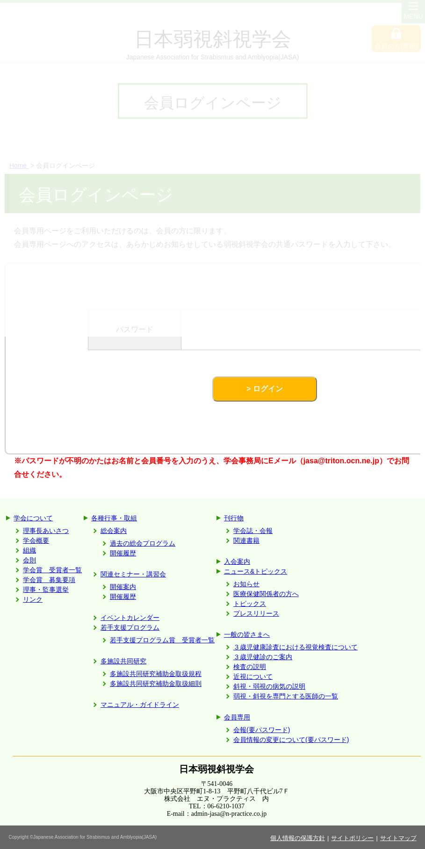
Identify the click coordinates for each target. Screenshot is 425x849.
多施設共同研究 (123, 661)
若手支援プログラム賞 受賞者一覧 (162, 640)
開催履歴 (123, 553)
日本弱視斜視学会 (216, 769)
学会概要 (36, 540)
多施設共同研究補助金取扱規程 (156, 673)
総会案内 (114, 530)
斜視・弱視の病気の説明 (269, 686)
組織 (29, 550)
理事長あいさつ (46, 530)
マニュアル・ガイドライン (140, 704)
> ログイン (264, 389)
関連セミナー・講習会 (133, 574)
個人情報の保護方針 (297, 838)
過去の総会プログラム (142, 543)
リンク (33, 599)
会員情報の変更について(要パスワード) (291, 739)
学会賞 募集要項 (49, 579)
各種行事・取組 (114, 518)
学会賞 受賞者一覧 (52, 570)
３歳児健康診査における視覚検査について (295, 647)
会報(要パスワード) (261, 730)
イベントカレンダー (130, 617)
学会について (33, 518)
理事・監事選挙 (46, 589)
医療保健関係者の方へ (266, 593)
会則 (29, 560)
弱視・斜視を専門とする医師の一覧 (285, 696)
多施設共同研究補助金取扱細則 (156, 683)
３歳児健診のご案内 (262, 657)
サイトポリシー (352, 838)
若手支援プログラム (130, 627)
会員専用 (237, 717)
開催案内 (123, 586)
